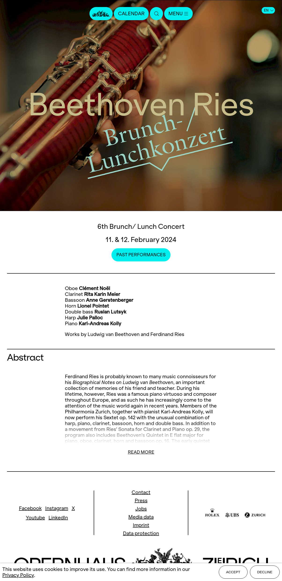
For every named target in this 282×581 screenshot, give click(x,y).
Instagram (56, 508)
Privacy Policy (18, 575)
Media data (141, 517)
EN (269, 10)
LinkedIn (58, 517)
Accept (233, 572)
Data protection (141, 533)
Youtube (35, 517)
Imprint (141, 525)
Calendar (131, 13)
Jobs (141, 508)
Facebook (30, 508)
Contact (141, 492)
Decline (264, 572)
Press (141, 500)
